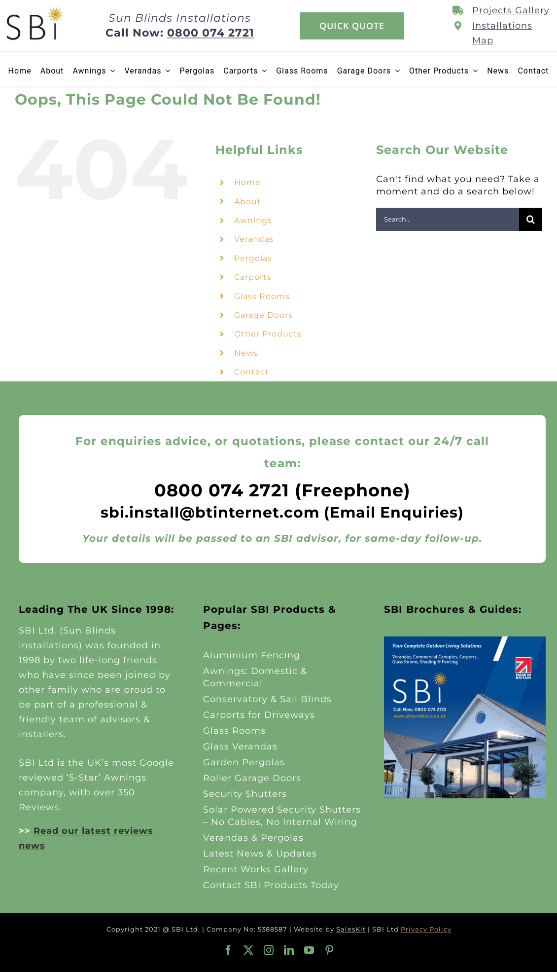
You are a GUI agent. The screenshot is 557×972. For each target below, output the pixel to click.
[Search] (530, 219)
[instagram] (269, 950)
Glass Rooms (262, 296)
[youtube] (309, 950)
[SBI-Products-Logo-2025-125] (35, 9)
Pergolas (253, 258)
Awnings (253, 220)
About (247, 201)
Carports (253, 277)
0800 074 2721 (210, 32)
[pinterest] (329, 950)
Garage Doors (263, 315)
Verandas (254, 239)
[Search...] (447, 219)
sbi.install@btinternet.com (210, 512)
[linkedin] (289, 950)
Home (247, 182)
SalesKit (351, 929)
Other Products (268, 333)
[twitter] (249, 950)
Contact (251, 371)
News (246, 353)
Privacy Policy (426, 929)
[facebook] (228, 950)
